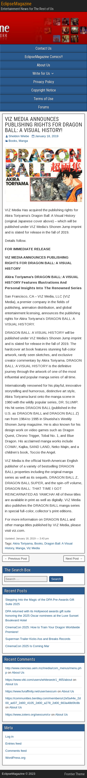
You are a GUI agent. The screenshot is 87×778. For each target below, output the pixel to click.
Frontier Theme (74, 774)
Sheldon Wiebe (19, 136)
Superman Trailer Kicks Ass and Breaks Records (37, 639)
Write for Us (41, 73)
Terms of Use (43, 99)
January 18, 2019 (46, 136)
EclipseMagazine (16, 3)
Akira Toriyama (23, 543)
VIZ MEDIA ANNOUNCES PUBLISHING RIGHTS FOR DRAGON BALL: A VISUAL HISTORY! (43, 124)
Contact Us (43, 48)
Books (13, 141)
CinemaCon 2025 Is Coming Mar (27, 646)
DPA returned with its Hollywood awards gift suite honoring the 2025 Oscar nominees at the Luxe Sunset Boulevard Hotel (41, 615)
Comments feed (16, 750)
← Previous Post (15, 558)
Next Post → (74, 558)
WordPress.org (15, 757)
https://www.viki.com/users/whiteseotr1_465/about (38, 679)
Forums (43, 107)
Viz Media (33, 548)
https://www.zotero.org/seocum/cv (27, 714)
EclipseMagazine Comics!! (44, 57)
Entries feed (13, 743)
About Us (43, 65)
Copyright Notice (43, 90)
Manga (23, 141)
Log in (9, 736)
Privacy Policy (43, 82)
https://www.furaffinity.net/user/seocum (31, 691)
